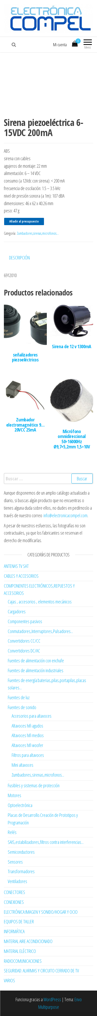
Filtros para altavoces (28, 755)
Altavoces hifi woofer (27, 745)
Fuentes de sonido (22, 707)
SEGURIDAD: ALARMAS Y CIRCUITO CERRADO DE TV (41, 970)
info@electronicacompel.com (65, 515)
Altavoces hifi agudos (27, 726)
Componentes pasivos (25, 621)
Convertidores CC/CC (24, 641)
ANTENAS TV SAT (16, 566)
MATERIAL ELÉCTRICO (20, 951)
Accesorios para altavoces (31, 716)
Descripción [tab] (19, 257)
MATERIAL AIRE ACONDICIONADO (28, 941)
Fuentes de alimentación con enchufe (36, 660)
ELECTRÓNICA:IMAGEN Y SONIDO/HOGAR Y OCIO (41, 912)
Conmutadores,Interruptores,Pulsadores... (40, 631)
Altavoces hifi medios (28, 735)
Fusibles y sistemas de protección (33, 785)
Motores (14, 795)
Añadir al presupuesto (24, 221)
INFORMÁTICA (14, 931)
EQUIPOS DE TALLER (19, 921)
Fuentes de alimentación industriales (35, 670)
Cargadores (17, 611)
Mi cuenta (60, 45)
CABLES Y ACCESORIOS (21, 576)
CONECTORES (14, 892)
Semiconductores (21, 852)
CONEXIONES (14, 902)
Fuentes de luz (18, 697)
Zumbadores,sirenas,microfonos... (38, 233)
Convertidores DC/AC (24, 651)
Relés (12, 832)
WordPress (52, 999)
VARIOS (9, 980)
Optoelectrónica (20, 805)
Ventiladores (17, 881)
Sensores (15, 862)
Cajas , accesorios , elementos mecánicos (40, 601)
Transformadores (21, 871)
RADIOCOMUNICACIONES (23, 961)
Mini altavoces (22, 765)
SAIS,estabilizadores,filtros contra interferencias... (46, 842)
